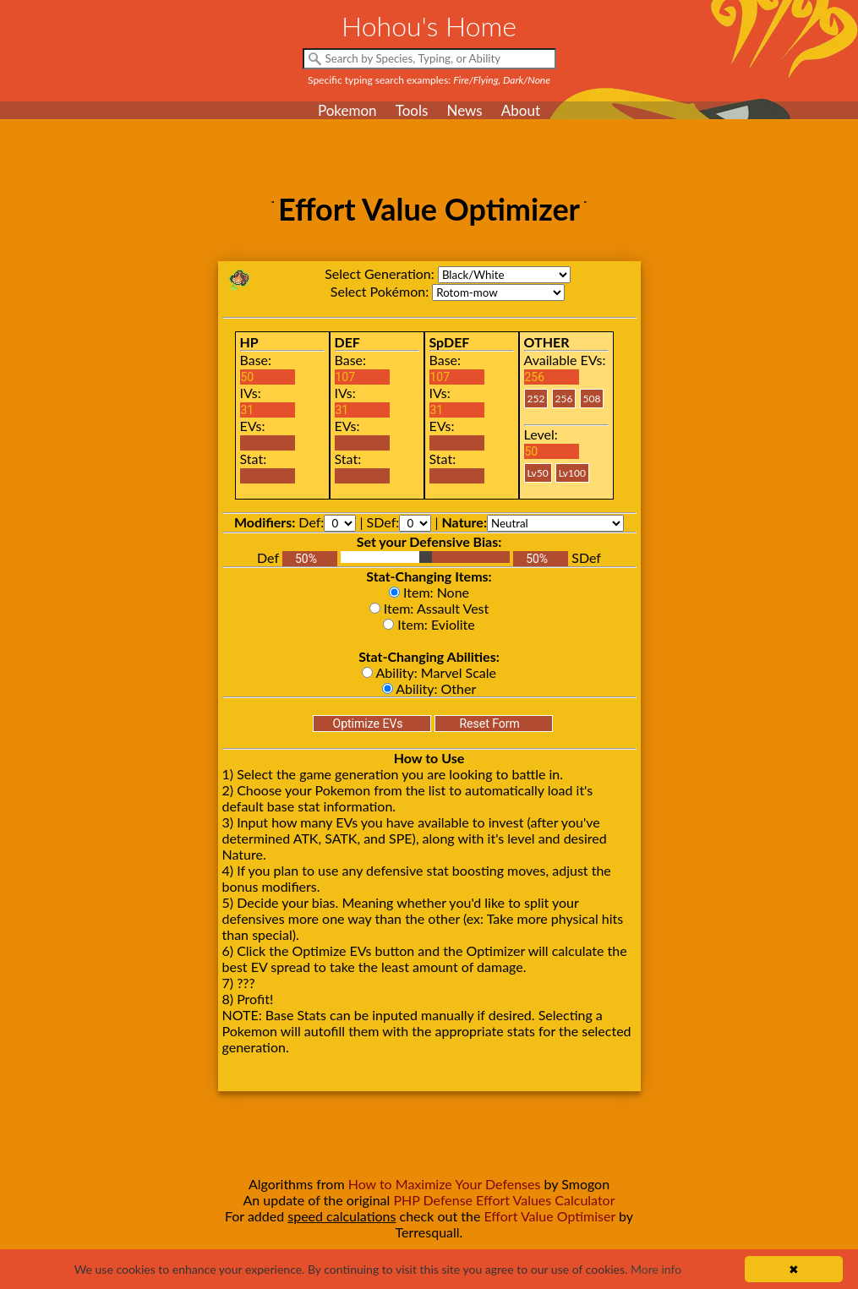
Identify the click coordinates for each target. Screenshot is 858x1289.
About (520, 110)
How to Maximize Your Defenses (444, 1184)
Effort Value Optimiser (549, 1216)
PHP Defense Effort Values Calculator (504, 1200)
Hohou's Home (429, 25)
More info (656, 1269)
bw (504, 274)
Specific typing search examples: (429, 80)
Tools (412, 110)
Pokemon (347, 110)
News (464, 110)
